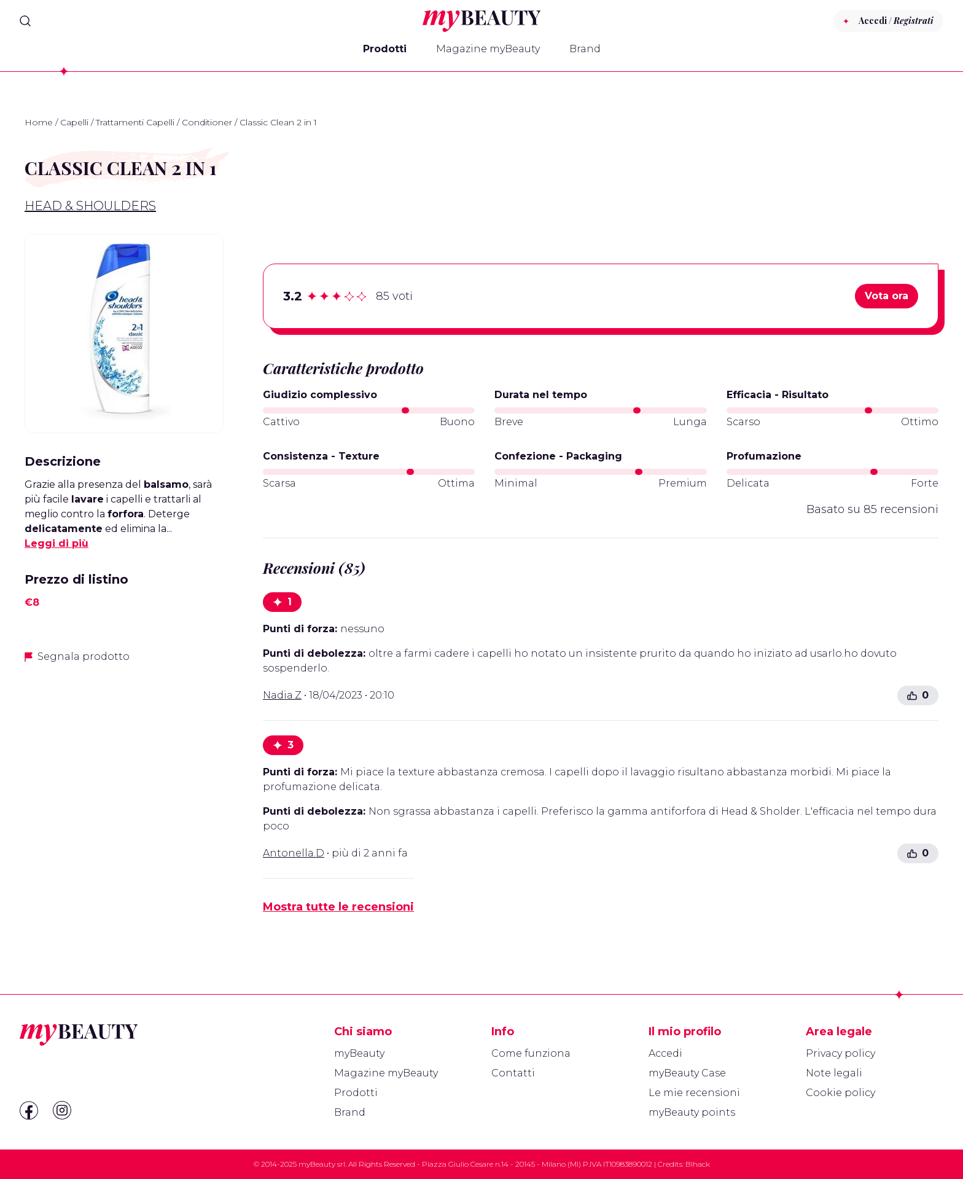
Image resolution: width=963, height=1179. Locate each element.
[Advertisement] (124, 760)
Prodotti (385, 49)
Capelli (74, 122)
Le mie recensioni (694, 1093)
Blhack (697, 1164)
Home (39, 122)
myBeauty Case (687, 1073)
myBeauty (359, 1053)
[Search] (25, 20)
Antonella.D (293, 853)
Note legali (834, 1073)
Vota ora (886, 296)
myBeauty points (692, 1112)
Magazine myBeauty (488, 49)
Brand (585, 49)
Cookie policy (840, 1093)
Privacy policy (840, 1053)
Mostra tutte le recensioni (338, 907)
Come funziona (531, 1053)
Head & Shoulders (90, 205)
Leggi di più (56, 543)
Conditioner (207, 122)
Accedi (665, 1053)
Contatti (513, 1073)
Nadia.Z (282, 695)
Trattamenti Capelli (135, 122)
